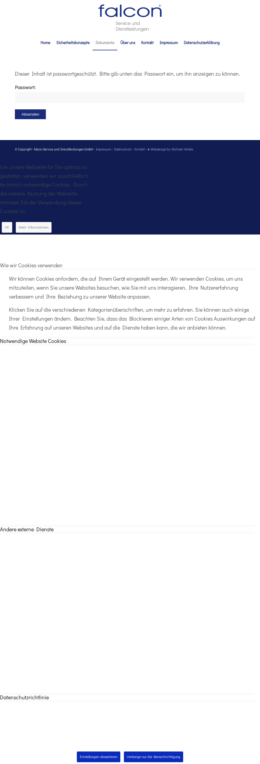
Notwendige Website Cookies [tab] (33, 340)
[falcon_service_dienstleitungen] (130, 17)
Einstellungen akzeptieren (98, 756)
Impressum (103, 149)
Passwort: (130, 93)
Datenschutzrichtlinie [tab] (24, 697)
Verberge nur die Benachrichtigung (153, 756)
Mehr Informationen (34, 227)
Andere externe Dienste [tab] (27, 529)
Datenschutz (122, 149)
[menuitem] (45, 42)
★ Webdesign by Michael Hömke (170, 149)
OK (7, 227)
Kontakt (139, 149)
